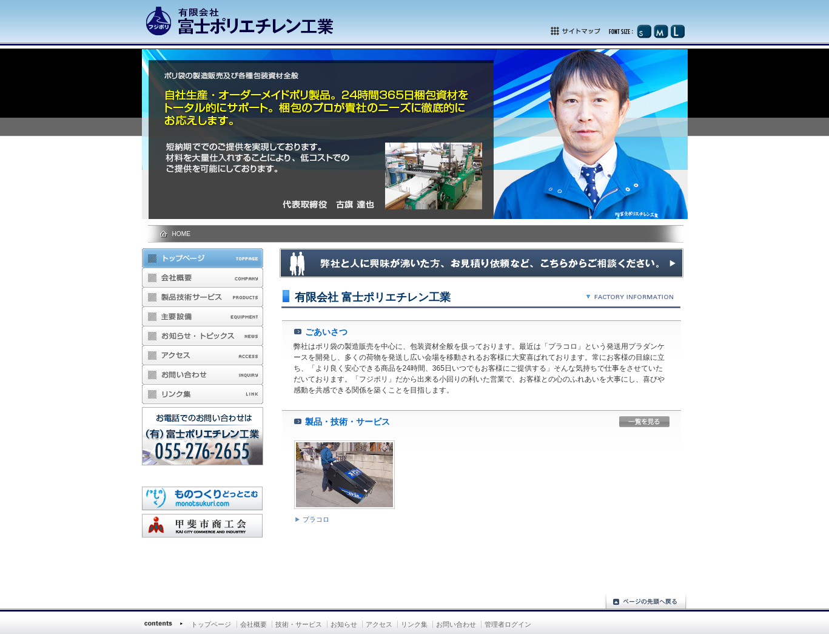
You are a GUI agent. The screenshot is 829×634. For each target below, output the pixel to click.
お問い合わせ (202, 375)
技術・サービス (298, 624)
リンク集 (202, 394)
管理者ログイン (508, 624)
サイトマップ (592, 31)
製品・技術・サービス (202, 297)
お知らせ (344, 624)
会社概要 (202, 278)
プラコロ (316, 519)
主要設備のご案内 (202, 316)
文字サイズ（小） (644, 31)
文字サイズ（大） (677, 31)
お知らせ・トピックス (202, 336)
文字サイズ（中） (661, 31)
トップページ (202, 258)
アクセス (202, 355)
